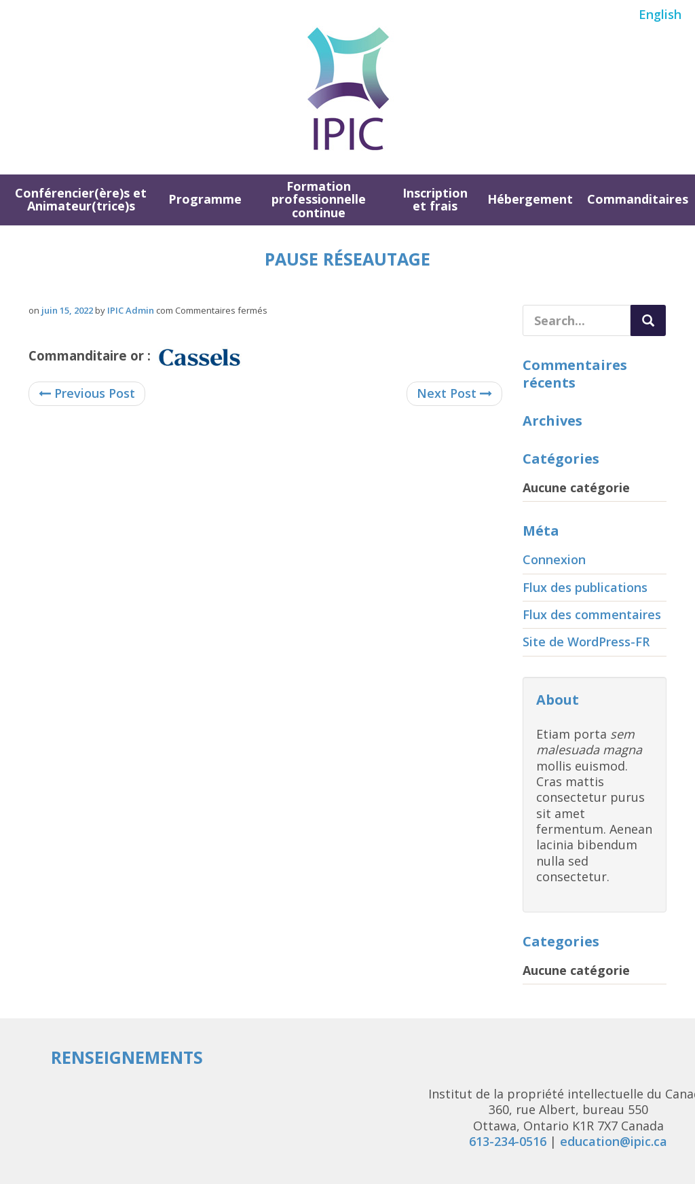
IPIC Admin (130, 310)
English (660, 14)
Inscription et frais (435, 200)
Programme (205, 199)
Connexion (554, 559)
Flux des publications (585, 587)
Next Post (454, 393)
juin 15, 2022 (67, 310)
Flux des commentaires (592, 614)
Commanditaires (637, 199)
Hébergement (530, 199)
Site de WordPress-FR (586, 641)
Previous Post (87, 393)
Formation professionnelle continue (318, 199)
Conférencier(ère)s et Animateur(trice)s (81, 200)
